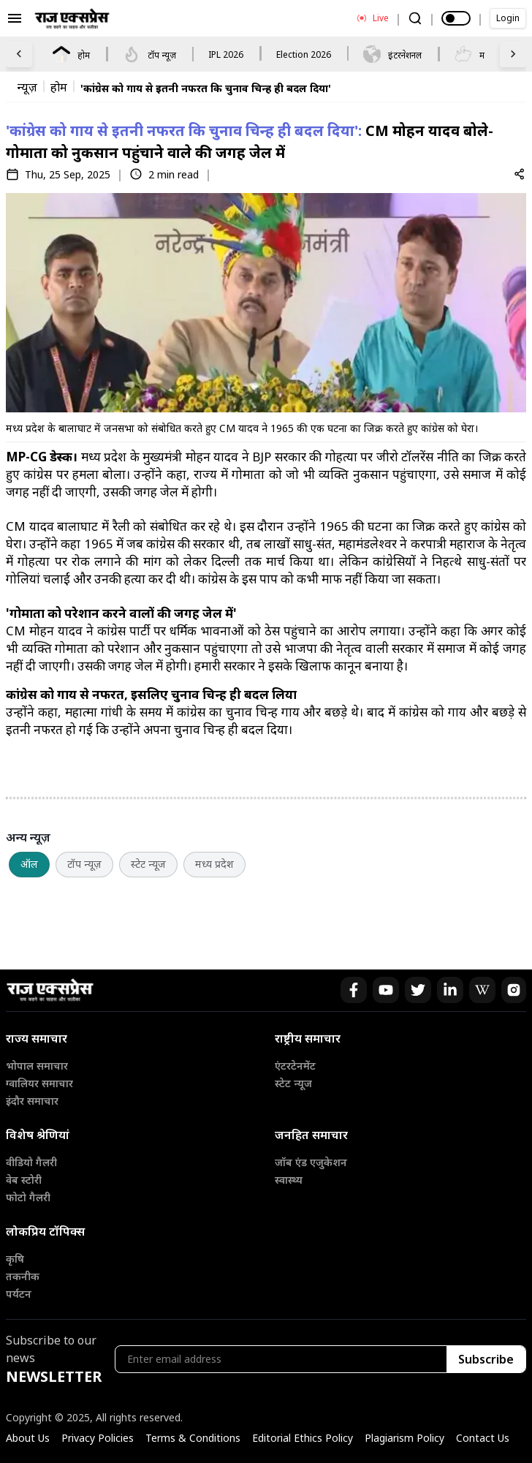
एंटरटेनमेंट (295, 1066)
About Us (28, 1438)
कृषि (15, 1259)
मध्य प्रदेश (214, 864)
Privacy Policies (97, 1438)
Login (508, 18)
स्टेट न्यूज (148, 864)
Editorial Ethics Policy (302, 1438)
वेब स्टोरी (24, 1180)
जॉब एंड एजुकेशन (311, 1162)
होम (58, 87)
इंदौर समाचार (32, 1101)
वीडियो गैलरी (31, 1162)
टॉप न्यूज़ (84, 864)
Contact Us (482, 1438)
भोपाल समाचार (37, 1066)
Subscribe (486, 1359)
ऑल (29, 864)
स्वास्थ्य (289, 1180)
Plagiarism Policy (404, 1438)
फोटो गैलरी (28, 1197)
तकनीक (22, 1276)
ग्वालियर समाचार (39, 1083)
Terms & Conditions (192, 1438)
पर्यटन (18, 1294)
